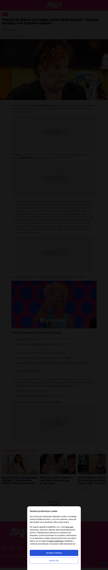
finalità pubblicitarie (56, 541)
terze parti (69, 527)
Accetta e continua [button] (54, 553)
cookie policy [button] (63, 522)
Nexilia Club (54, 561)
